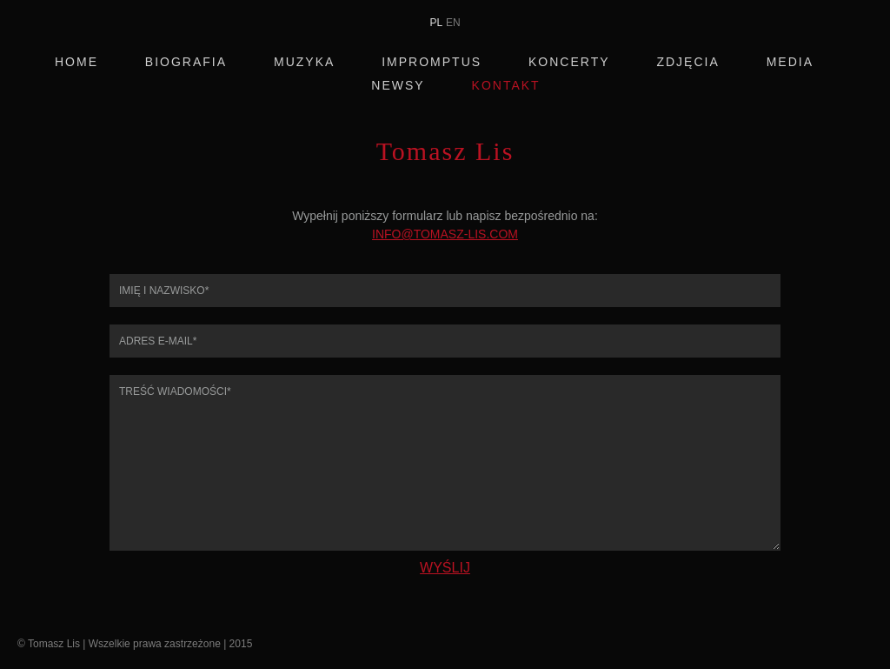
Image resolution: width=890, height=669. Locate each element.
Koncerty (569, 62)
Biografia (186, 62)
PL (435, 23)
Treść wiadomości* (445, 463)
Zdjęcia (687, 62)
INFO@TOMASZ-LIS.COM (445, 234)
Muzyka (304, 62)
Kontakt (506, 85)
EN (453, 23)
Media (790, 62)
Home (76, 62)
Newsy (397, 85)
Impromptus (432, 62)
